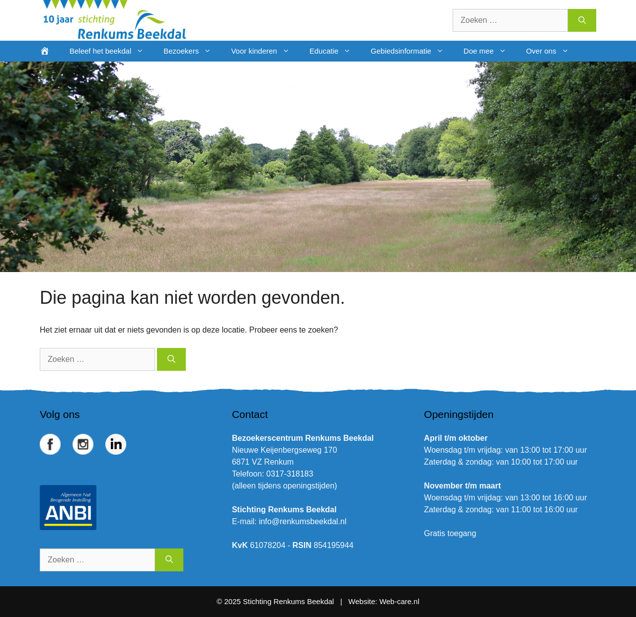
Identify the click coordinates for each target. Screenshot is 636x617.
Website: (362, 601)
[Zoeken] (582, 20)
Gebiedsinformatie (412, 51)
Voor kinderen (265, 51)
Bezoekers (192, 51)
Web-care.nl (399, 601)
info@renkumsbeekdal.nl (302, 521)
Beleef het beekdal (112, 51)
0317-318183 (289, 474)
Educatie (335, 51)
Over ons (552, 51)
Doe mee (490, 51)
